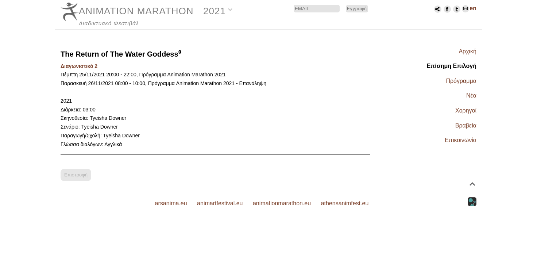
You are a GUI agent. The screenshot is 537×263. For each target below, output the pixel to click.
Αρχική (467, 51)
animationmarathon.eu (282, 203)
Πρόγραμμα (461, 81)
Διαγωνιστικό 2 (79, 66)
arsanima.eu (171, 203)
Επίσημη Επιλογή (451, 66)
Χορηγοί (465, 110)
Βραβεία (465, 125)
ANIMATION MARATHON (136, 10)
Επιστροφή (76, 175)
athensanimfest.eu (345, 203)
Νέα (471, 95)
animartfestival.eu (220, 203)
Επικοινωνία (460, 140)
